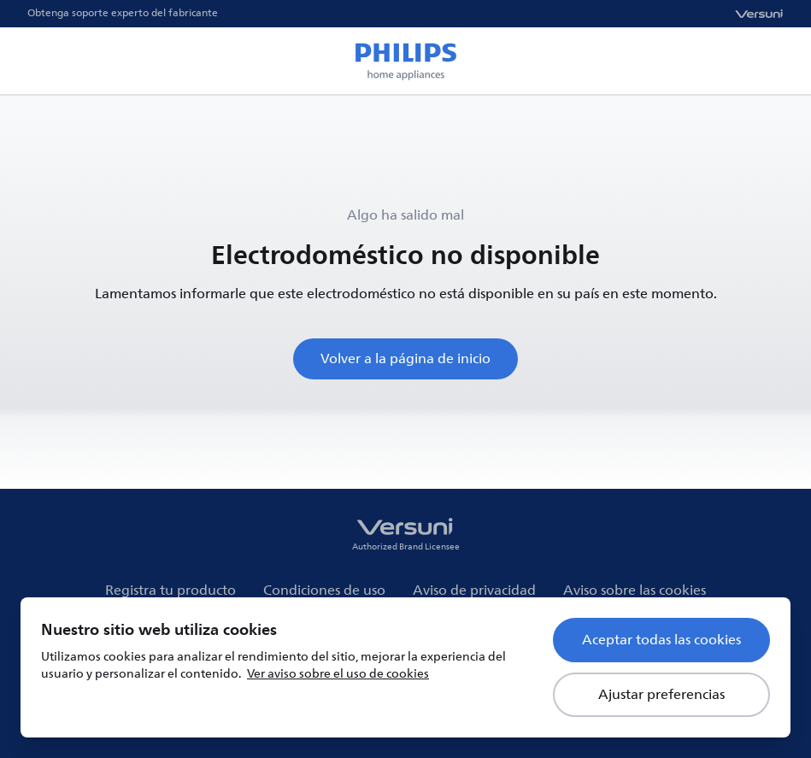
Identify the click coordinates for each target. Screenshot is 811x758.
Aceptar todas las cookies (661, 640)
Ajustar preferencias (661, 695)
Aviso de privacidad (474, 590)
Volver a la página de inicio (405, 359)
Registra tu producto (170, 590)
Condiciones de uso (324, 590)
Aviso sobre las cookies (634, 590)
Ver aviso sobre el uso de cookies (338, 674)
